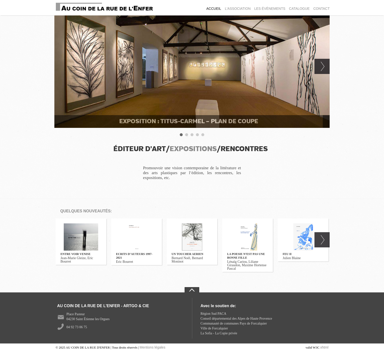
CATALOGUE (299, 9)
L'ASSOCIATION (238, 9)
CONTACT (321, 9)
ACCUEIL (213, 9)
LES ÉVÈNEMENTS (269, 9)
